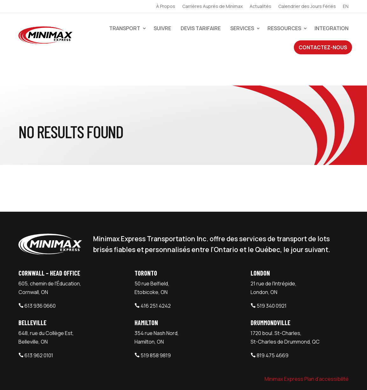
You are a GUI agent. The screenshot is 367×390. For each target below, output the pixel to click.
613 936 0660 (40, 277)
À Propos (165, 6)
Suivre (162, 28)
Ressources (284, 28)
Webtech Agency (132, 377)
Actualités (260, 6)
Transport (124, 28)
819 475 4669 (272, 327)
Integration (332, 28)
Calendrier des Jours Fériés (307, 6)
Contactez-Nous (323, 47)
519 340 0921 (272, 277)
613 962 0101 (38, 327)
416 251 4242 (156, 277)
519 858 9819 (156, 327)
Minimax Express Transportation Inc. (64, 377)
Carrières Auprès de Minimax (212, 6)
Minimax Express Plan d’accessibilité (307, 350)
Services (242, 28)
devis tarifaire (201, 28)
